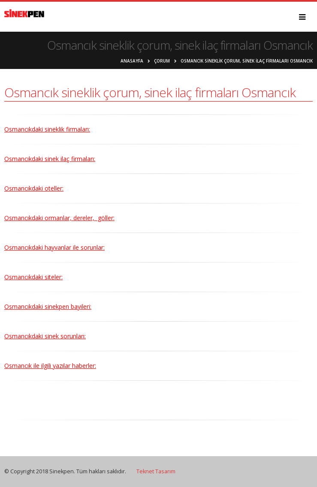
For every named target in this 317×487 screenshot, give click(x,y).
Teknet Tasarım (155, 471)
